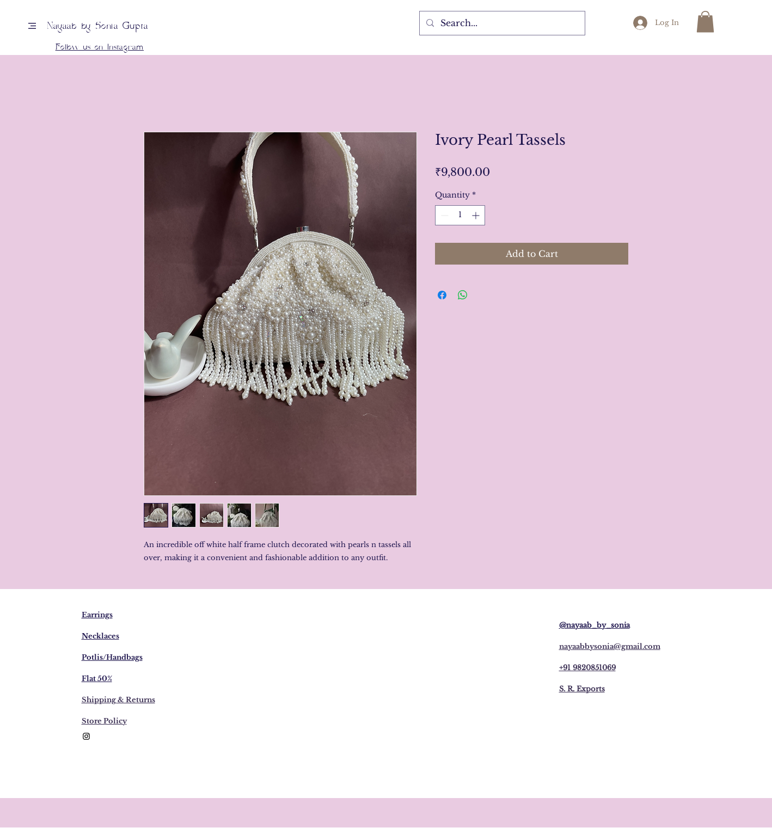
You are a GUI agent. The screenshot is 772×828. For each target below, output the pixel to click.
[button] (32, 26)
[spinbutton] (460, 215)
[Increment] (476, 215)
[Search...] (501, 23)
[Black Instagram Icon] (86, 736)
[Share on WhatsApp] (462, 295)
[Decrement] (443, 215)
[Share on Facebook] (442, 295)
